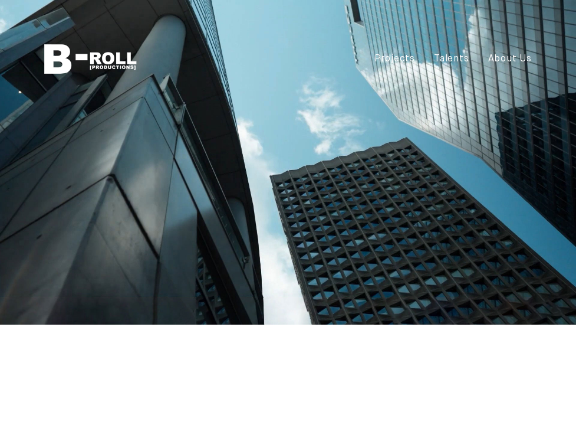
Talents (451, 59)
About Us (510, 59)
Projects (394, 59)
